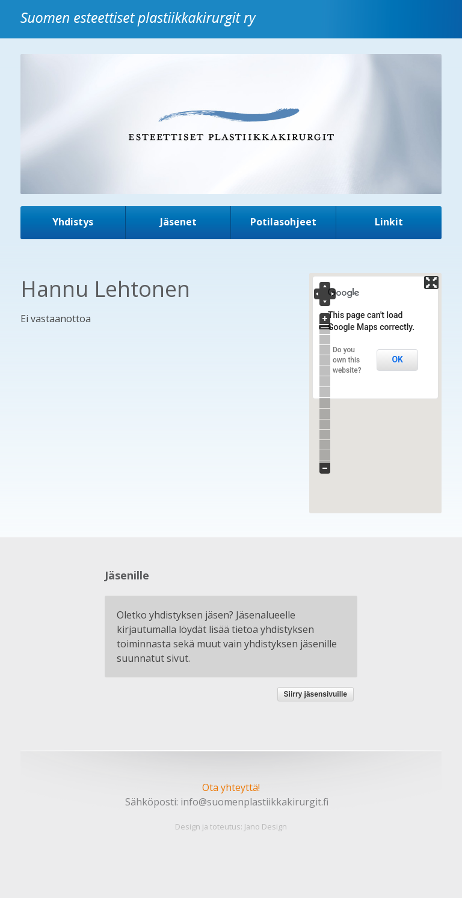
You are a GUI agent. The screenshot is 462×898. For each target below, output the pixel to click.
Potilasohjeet (283, 221)
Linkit (389, 221)
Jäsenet (178, 221)
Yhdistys (72, 221)
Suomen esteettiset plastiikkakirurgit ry (141, 26)
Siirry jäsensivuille (315, 694)
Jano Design (265, 826)
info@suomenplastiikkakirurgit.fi (254, 801)
